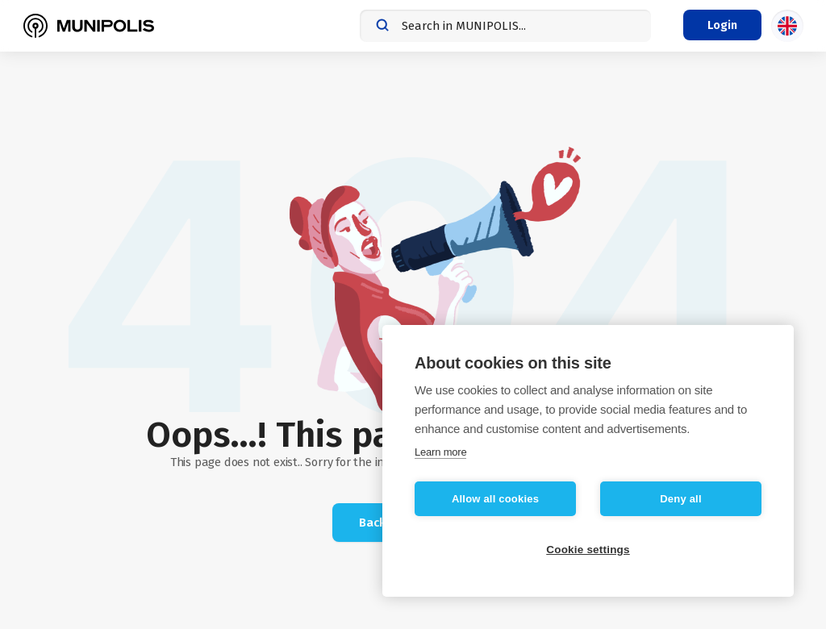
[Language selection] (787, 26)
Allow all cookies (495, 499)
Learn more (440, 452)
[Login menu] (722, 25)
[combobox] (505, 26)
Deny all (680, 499)
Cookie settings (588, 550)
